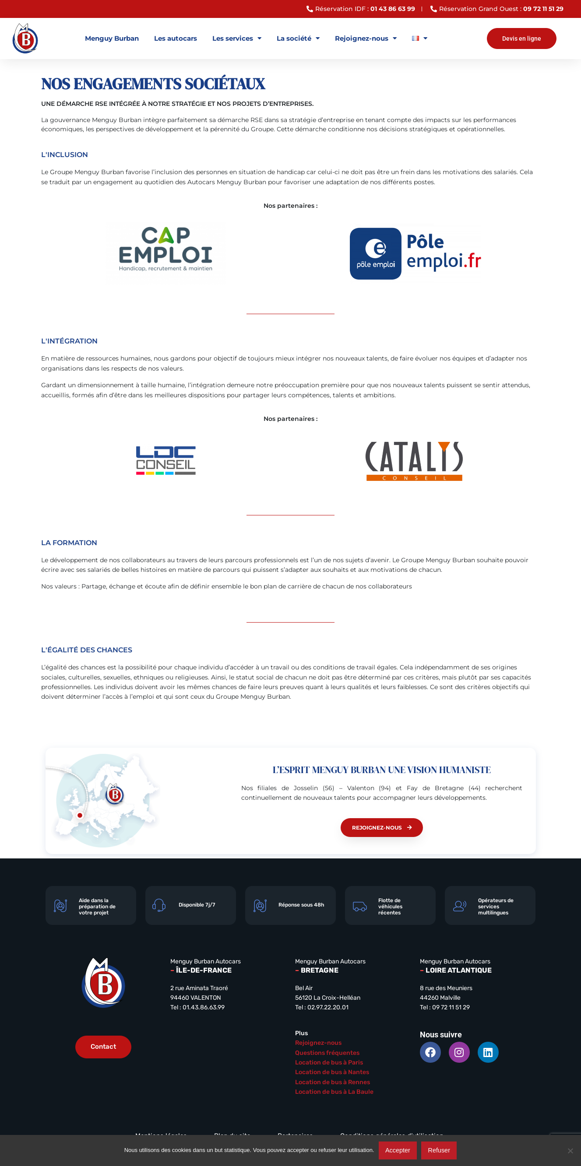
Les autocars (175, 38)
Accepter (397, 1150)
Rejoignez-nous (366, 38)
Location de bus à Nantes (332, 1072)
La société (298, 38)
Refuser (439, 1150)
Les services (236, 38)
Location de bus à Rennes (332, 1082)
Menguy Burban (112, 38)
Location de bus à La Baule (334, 1092)
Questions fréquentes (327, 1053)
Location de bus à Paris (329, 1062)
